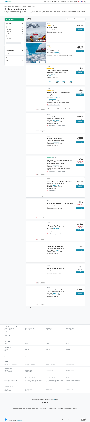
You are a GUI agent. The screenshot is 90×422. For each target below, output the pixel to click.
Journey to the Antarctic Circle (55, 268)
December (48, 349)
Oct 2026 (9, 26)
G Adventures (56, 31)
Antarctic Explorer (52, 117)
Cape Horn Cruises (29, 331)
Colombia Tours (28, 389)
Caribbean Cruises (49, 329)
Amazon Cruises (69, 329)
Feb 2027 (9, 33)
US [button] (54, 399)
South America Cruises (29, 328)
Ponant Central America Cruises (52, 379)
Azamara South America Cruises (11, 377)
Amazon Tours (28, 387)
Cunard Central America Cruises (52, 377)
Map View (42, 40)
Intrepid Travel (56, 185)
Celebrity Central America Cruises (32, 377)
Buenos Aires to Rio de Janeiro (31, 362)
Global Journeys (41, 406)
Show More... (8, 40)
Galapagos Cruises (70, 328)
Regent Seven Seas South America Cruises (33, 380)
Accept (83, 419)
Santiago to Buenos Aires (51, 364)
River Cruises (55, 1)
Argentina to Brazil (8, 370)
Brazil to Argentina (70, 370)
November (27, 349)
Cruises (49, 1)
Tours (45, 1)
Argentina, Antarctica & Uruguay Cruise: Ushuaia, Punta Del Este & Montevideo (58, 93)
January (68, 349)
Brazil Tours (68, 387)
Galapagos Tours (69, 389)
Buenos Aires (7, 356)
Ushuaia (26, 356)
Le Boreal (51, 75)
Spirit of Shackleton (52, 49)
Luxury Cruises (28, 337)
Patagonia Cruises (8, 331)
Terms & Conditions (48, 406)
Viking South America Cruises (31, 381)
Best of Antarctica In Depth (54, 290)
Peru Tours (27, 390)
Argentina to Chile (28, 370)
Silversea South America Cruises (11, 381)
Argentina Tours (49, 387)
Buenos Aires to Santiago (71, 362)
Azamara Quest (52, 99)
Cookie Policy (19, 420)
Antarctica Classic (52, 27)
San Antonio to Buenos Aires (30, 364)
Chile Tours (6, 389)
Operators (70, 1)
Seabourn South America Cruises (73, 380)
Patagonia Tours (7, 390)
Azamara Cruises (56, 97)
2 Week (47, 343)
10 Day (26, 343)
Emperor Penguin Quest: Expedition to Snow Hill (60, 225)
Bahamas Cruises (28, 329)
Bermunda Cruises (8, 329)
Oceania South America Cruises (31, 379)
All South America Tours (9, 387)
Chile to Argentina (8, 371)
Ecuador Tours (49, 389)
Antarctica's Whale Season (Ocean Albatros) (60, 203)
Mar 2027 (9, 35)
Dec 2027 (9, 38)
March (26, 350)
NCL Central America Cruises (10, 379)
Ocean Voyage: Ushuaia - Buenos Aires (58, 70)
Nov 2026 (9, 27)
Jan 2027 (9, 31)
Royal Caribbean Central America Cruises (54, 380)
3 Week (67, 343)
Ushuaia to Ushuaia (70, 364)
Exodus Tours (56, 120)
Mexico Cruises (49, 328)
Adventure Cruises (8, 337)
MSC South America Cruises (72, 377)
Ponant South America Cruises (72, 379)
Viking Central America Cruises (52, 381)
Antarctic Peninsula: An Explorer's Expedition (59, 182)
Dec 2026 (9, 29)
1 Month (5, 343)
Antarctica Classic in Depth (54, 138)
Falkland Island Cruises (50, 331)
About (75, 1)
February (6, 350)
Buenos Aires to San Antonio (10, 362)
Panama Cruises (69, 331)
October (6, 349)
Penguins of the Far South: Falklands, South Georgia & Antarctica (59, 160)
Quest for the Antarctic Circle (55, 246)
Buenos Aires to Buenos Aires (52, 362)
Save (37, 40)
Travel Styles (63, 1)
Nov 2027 (9, 37)
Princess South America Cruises (10, 380)
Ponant (53, 74)
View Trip (80, 29)
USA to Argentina (28, 371)
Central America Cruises (9, 328)
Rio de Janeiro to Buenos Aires (10, 364)
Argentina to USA (49, 370)
